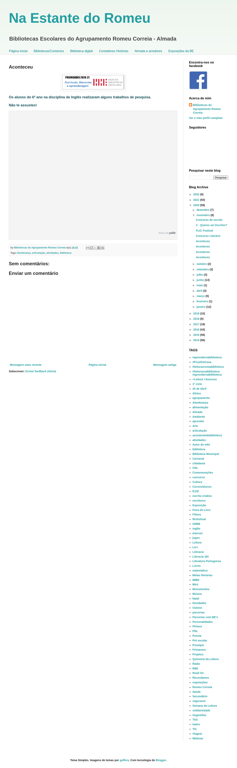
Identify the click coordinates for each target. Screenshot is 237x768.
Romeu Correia (202, 687)
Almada (198, 412)
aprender (198, 421)
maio (200, 285)
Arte (195, 425)
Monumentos (201, 589)
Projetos (198, 654)
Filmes (197, 514)
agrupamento (201, 397)
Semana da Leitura (205, 705)
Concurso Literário (208, 235)
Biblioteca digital (81, 51)
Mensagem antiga (164, 364)
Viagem (197, 733)
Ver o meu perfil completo (206, 118)
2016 (196, 329)
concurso (199, 477)
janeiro (201, 306)
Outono (197, 607)
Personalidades (203, 621)
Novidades (199, 603)
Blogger (161, 760)
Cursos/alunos (202, 486)
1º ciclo (197, 384)
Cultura (197, 482)
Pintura (197, 626)
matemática (200, 570)
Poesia (197, 635)
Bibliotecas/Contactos (49, 51)
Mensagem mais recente (26, 364)
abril (199, 290)
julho (200, 274)
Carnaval (198, 458)
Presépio (198, 645)
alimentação (200, 407)
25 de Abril (199, 388)
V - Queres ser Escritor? (211, 225)
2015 (196, 334)
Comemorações (203, 472)
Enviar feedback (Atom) (40, 371)
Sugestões (199, 715)
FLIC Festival (204, 230)
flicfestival (199, 519)
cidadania (199, 463)
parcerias (199, 612)
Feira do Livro (202, 510)
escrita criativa (202, 495)
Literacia (198, 551)
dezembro (203, 209)
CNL (195, 467)
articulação (38, 253)
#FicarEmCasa (202, 362)
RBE (195, 668)
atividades (52, 253)
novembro (203, 215)
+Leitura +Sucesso (205, 379)
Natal (196, 598)
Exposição (199, 505)
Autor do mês (201, 444)
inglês (196, 528)
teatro (196, 724)
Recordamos (201, 677)
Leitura (197, 542)
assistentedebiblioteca (207, 435)
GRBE (196, 523)
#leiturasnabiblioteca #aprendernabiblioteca (207, 373)
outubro (202, 263)
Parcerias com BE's (205, 617)
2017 (196, 324)
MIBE (196, 579)
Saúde (197, 691)
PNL (195, 631)
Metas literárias (203, 575)
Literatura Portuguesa (207, 561)
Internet (198, 533)
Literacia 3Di (201, 556)
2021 (196, 199)
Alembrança (24, 253)
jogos (196, 537)
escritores (199, 500)
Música (197, 593)
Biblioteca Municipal (206, 454)
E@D (196, 491)
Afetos (197, 393)
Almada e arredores (148, 51)
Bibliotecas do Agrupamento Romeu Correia (207, 108)
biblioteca (65, 253)
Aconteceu (203, 241)
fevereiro (202, 301)
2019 (196, 313)
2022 (196, 194)
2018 (196, 318)
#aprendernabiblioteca (207, 357)
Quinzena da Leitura (206, 659)
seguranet (199, 701)
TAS (195, 719)
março (200, 296)
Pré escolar (200, 640)
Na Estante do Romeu (79, 18)
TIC (195, 729)
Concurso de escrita (209, 219)
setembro (203, 269)
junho (200, 280)
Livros (197, 565)
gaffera (124, 760)
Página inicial (18, 51)
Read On (198, 673)
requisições (200, 682)
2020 (196, 205)
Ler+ (195, 547)
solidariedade (201, 710)
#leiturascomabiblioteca (208, 366)
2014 (196, 340)
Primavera (199, 649)
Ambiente (199, 416)
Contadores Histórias (113, 51)
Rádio (196, 663)
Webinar (198, 738)
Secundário (200, 696)
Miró (195, 584)
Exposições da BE (181, 51)
